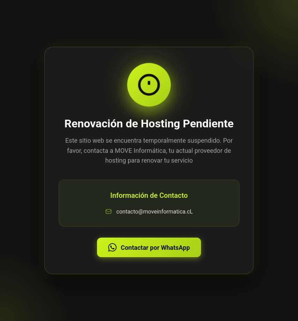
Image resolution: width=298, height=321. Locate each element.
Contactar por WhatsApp (149, 247)
